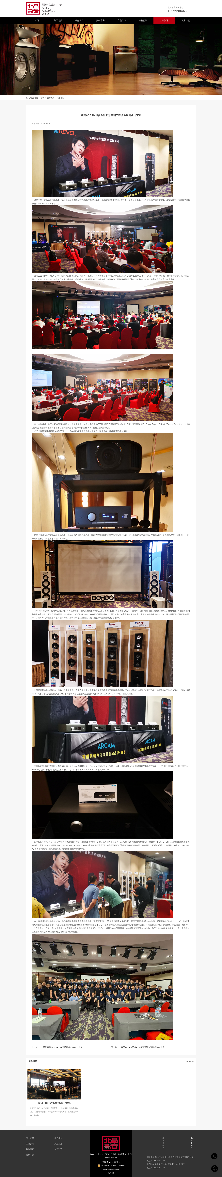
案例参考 (100, 20)
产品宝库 (122, 20)
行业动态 (60, 98)
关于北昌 (58, 20)
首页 (37, 20)
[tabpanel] (111, 59)
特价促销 (143, 20)
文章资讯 (164, 20)
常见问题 (185, 20)
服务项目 (79, 20)
